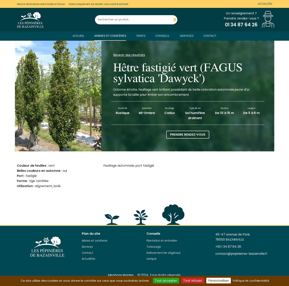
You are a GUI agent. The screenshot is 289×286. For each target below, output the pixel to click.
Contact (209, 35)
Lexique (152, 258)
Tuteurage (154, 246)
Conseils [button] (162, 35)
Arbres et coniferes (94, 240)
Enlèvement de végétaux (164, 253)
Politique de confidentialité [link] (251, 281)
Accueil (78, 35)
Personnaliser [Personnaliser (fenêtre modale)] (218, 280)
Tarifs (140, 35)
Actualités (265, 4)
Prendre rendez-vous (187, 134)
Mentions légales (120, 275)
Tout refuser (192, 280)
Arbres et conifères (110, 35)
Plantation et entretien (162, 240)
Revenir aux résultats (129, 55)
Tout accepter (166, 280)
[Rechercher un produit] (136, 19)
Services (187, 35)
